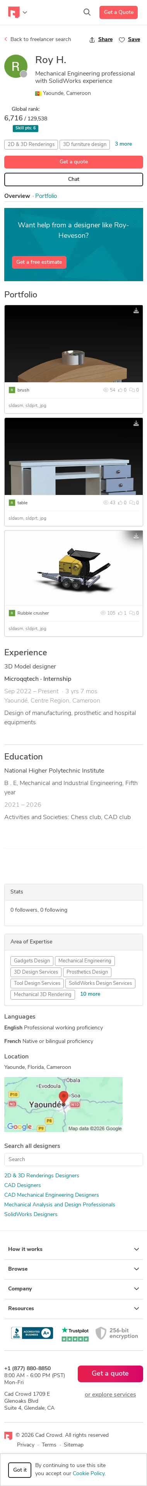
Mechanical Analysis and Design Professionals (59, 1205)
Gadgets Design (32, 961)
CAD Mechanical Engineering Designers (51, 1195)
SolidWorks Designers (31, 1215)
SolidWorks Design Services (100, 983)
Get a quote (74, 162)
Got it (20, 1470)
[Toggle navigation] (17, 12)
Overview (17, 196)
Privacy (25, 1445)
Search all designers (32, 1146)
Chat (73, 179)
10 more (90, 994)
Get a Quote (118, 12)
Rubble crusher (33, 613)
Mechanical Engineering (84, 961)
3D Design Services (36, 972)
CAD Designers (22, 1186)
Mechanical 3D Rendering (43, 994)
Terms (49, 1445)
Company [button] (73, 1289)
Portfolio (46, 196)
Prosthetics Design (87, 972)
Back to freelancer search (37, 39)
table (22, 503)
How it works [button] (73, 1249)
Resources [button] (73, 1309)
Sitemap (74, 1445)
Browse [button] (73, 1269)
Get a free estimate (39, 262)
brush (23, 390)
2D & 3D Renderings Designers (41, 1176)
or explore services (110, 1395)
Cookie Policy (88, 1474)
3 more (123, 144)
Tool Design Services (37, 983)
